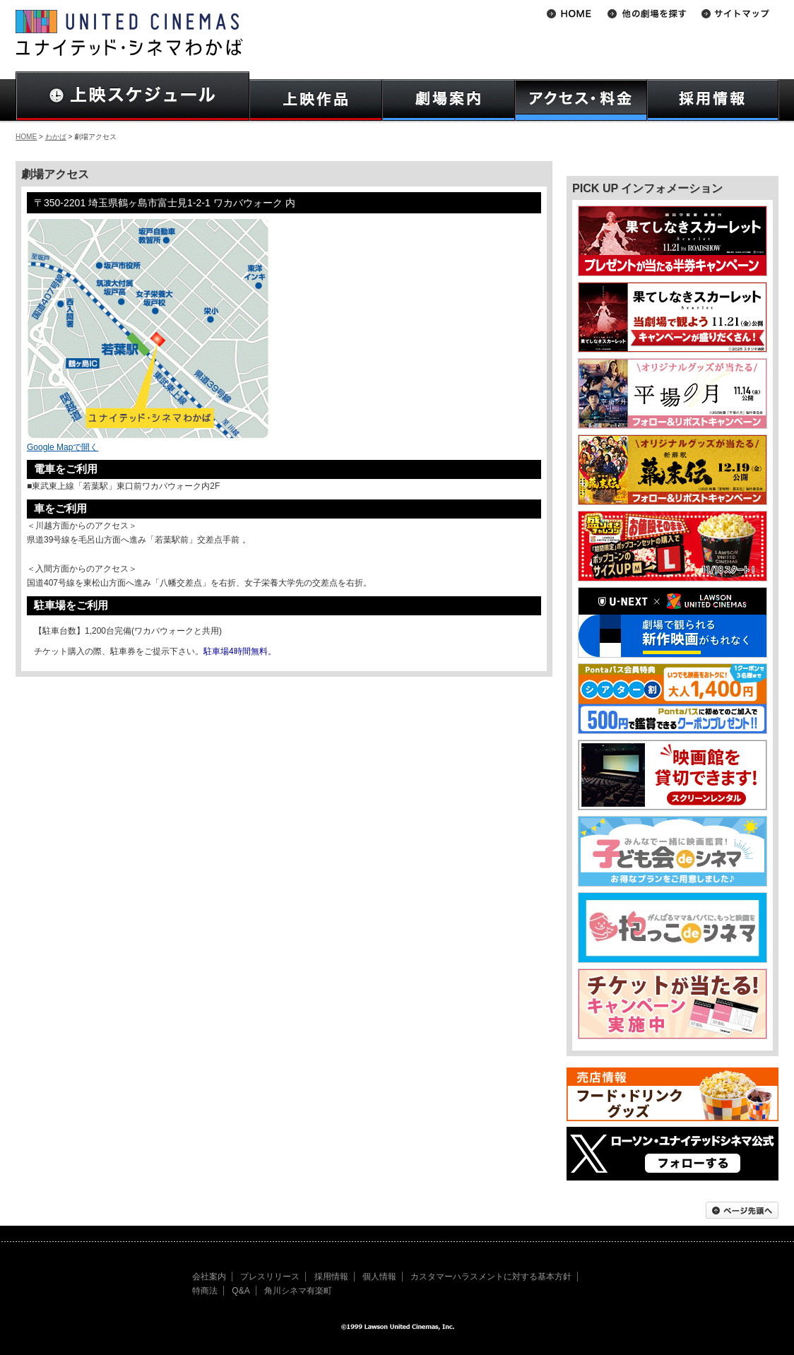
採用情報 (331, 1277)
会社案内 (209, 1277)
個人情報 (379, 1277)
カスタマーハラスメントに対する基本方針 (490, 1277)
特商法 (205, 1291)
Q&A (240, 1291)
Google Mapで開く (62, 447)
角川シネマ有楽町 (298, 1291)
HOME (26, 137)
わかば (55, 137)
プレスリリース (270, 1277)
